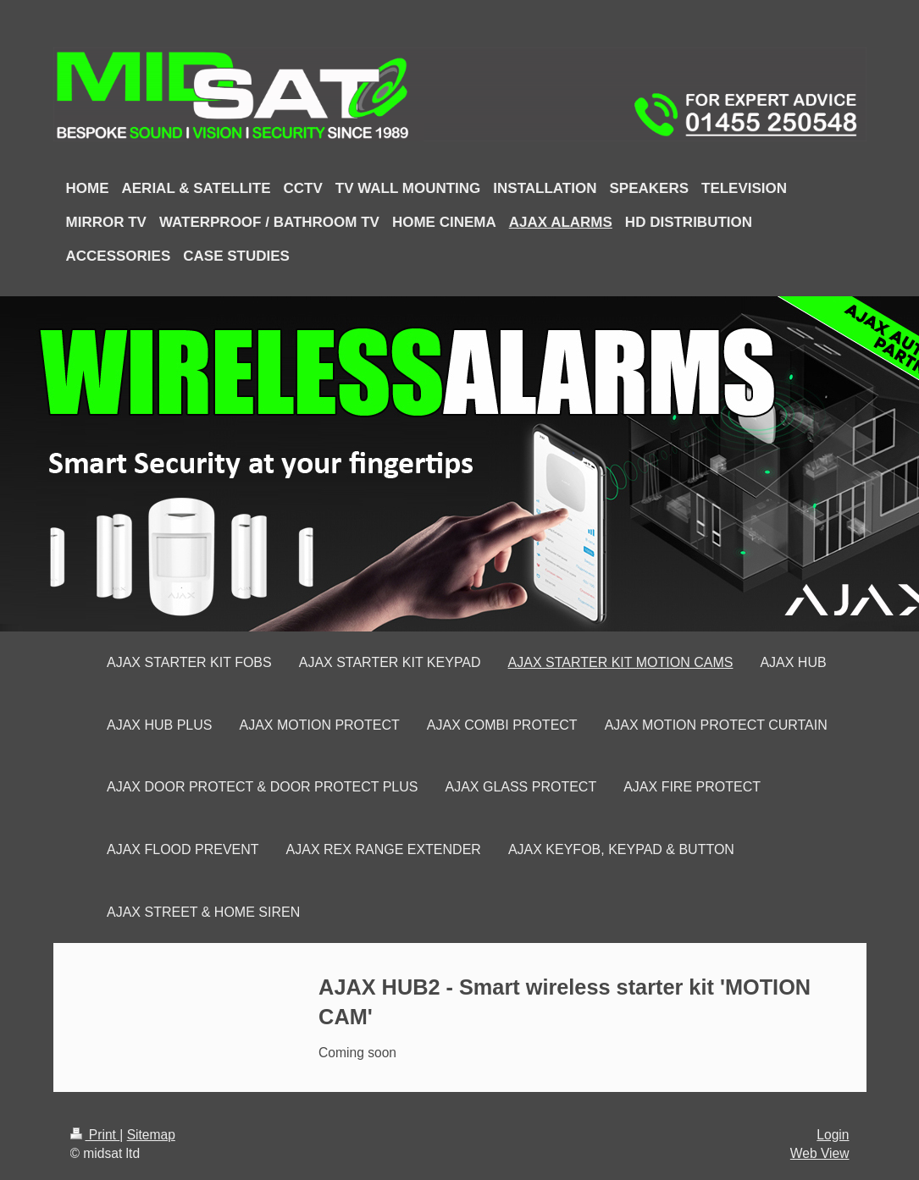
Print (95, 1135)
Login (833, 1135)
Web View (820, 1153)
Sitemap (151, 1135)
